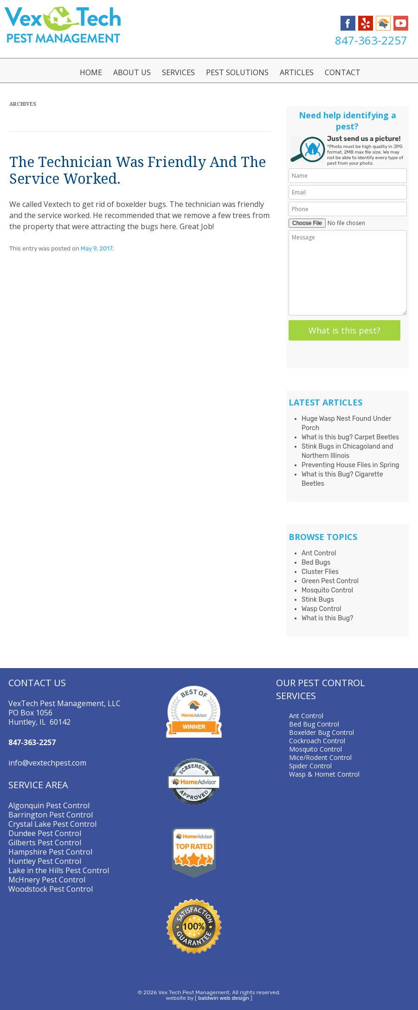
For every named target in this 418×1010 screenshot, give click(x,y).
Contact (342, 72)
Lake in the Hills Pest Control (58, 870)
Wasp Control (321, 609)
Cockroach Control (317, 740)
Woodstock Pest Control (50, 889)
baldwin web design (223, 998)
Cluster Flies (320, 572)
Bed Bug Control (314, 724)
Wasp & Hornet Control (324, 774)
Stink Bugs (318, 600)
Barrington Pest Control (50, 815)
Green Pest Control (330, 581)
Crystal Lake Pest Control (52, 824)
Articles (297, 72)
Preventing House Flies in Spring (350, 465)
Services (178, 72)
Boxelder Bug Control (321, 732)
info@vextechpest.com (47, 763)
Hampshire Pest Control (50, 852)
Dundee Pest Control (44, 833)
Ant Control (319, 553)
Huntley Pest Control (44, 861)
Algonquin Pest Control (49, 805)
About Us (132, 72)
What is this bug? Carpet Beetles (350, 437)
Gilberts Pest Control (44, 842)
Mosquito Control (327, 590)
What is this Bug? (328, 618)
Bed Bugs (316, 562)
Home (91, 72)
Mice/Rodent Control (320, 757)
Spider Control (310, 765)
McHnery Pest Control (46, 880)
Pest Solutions (237, 72)
